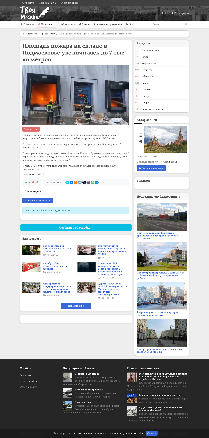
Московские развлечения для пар (160, 395)
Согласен (151, 433)
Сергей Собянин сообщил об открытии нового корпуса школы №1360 (112, 250)
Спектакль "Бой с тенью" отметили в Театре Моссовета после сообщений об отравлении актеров (110, 269)
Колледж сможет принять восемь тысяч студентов (57, 249)
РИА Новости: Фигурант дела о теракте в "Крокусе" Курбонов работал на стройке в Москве (163, 376)
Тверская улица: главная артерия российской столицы (157, 313)
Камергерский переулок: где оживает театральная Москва (160, 350)
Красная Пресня (85, 402)
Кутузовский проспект (89, 389)
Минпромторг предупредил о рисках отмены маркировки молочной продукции (57, 287)
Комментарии (33, 191)
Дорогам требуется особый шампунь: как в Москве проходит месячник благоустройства (112, 289)
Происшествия (31, 129)
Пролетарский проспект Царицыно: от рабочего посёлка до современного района (160, 275)
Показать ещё (76, 305)
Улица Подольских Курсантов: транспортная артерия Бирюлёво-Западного (158, 235)
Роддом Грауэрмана (87, 373)
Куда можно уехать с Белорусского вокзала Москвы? (161, 409)
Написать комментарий (37, 200)
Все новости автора (151, 168)
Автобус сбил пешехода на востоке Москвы (56, 266)
